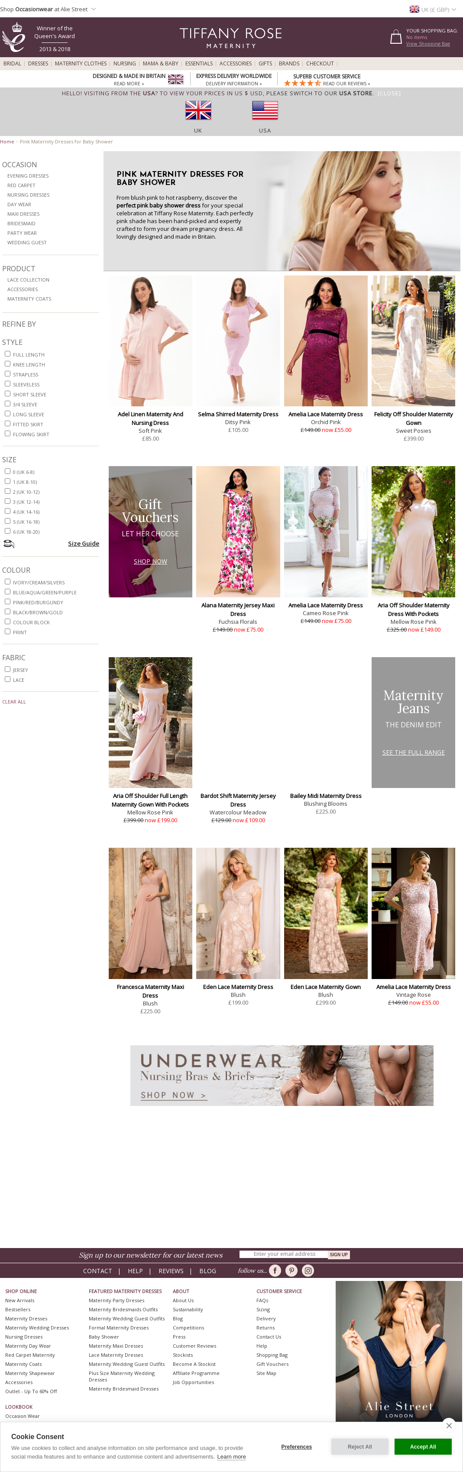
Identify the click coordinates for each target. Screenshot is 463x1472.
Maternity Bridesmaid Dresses (124, 1388)
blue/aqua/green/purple (45, 592)
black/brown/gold (38, 612)
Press (179, 1336)
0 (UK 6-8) (23, 472)
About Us (183, 1300)
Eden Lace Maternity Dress (238, 987)
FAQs (262, 1300)
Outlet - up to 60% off (31, 1391)
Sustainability (188, 1309)
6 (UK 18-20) (26, 531)
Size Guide (83, 543)
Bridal (12, 63)
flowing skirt (31, 434)
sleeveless (26, 384)
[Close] (389, 93)
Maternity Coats (29, 298)
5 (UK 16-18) (26, 522)
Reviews (171, 1271)
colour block (31, 622)
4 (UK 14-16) (26, 512)
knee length (29, 364)
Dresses (38, 63)
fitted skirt (28, 424)
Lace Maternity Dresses (116, 1355)
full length (29, 354)
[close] (449, 1425)
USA (265, 130)
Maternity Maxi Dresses (116, 1345)
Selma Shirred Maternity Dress (238, 414)
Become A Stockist (194, 1364)
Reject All (360, 1447)
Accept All (423, 1447)
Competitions (188, 1327)
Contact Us (268, 1336)
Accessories (236, 63)
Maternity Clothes (81, 63)
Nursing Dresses (28, 194)
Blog (207, 1271)
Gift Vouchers (272, 1364)
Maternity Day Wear (28, 1345)
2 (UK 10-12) (26, 492)
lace (18, 680)
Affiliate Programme (196, 1373)
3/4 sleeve (25, 404)
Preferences (297, 1447)
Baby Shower (104, 1336)
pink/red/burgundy (38, 602)
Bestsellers (17, 1309)
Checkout (320, 63)
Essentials (199, 63)
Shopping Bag (272, 1355)
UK (198, 130)
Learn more (231, 1456)
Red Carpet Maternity (30, 1355)
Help (135, 1271)
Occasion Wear (22, 1416)
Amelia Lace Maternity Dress (325, 414)
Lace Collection (28, 279)
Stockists (183, 1355)
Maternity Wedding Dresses (37, 1327)
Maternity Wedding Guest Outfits (127, 1318)
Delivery (266, 1318)
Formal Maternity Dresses (119, 1327)
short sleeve (29, 394)
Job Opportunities (193, 1382)
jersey (20, 670)
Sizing (263, 1309)
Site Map (266, 1373)
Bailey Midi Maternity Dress (326, 796)
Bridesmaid (21, 223)
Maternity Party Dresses (116, 1300)
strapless (25, 374)
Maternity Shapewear (30, 1373)
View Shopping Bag (428, 43)
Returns (265, 1327)
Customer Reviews (194, 1345)
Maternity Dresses (26, 1318)
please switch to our (319, 93)
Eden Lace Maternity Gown (326, 987)
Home (7, 141)
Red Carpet (21, 185)
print (20, 632)
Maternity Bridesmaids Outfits (123, 1309)
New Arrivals (19, 1300)
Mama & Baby (160, 63)
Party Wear (22, 233)
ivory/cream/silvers (39, 582)
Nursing (124, 63)
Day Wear (19, 204)
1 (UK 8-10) (25, 482)
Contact (97, 1271)
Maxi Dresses (23, 214)
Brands (289, 63)
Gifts (265, 63)
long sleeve (28, 414)
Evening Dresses (28, 175)
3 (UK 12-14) (26, 502)
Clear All (14, 701)
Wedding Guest (27, 242)
